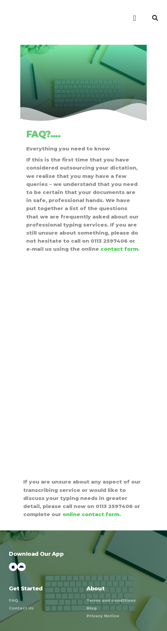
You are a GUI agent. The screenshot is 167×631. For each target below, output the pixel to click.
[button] (134, 18)
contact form (119, 249)
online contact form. (92, 514)
